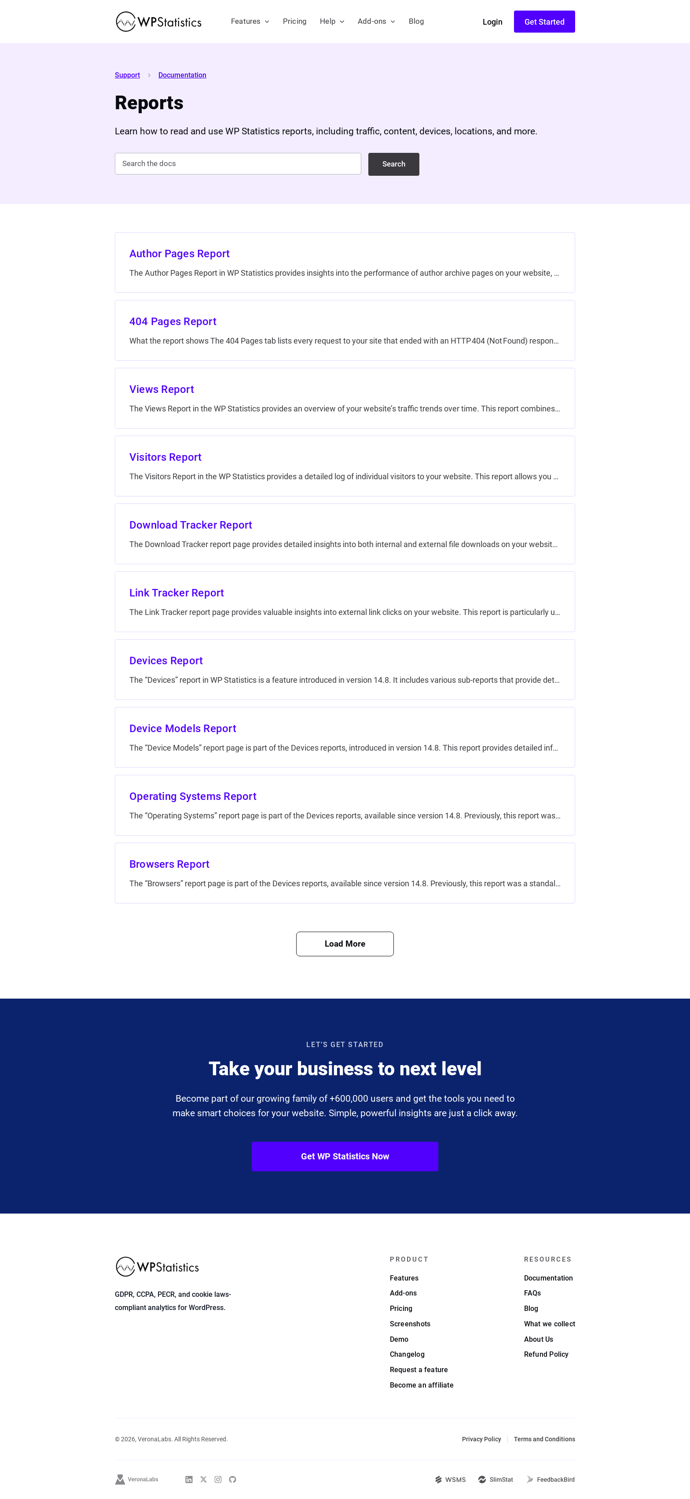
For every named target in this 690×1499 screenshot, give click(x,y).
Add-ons (372, 21)
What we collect (549, 1324)
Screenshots (410, 1324)
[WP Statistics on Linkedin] (189, 1479)
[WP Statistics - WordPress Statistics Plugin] (158, 22)
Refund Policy (546, 1354)
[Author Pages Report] (345, 262)
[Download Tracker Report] (345, 534)
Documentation (182, 75)
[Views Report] (345, 398)
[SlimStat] (496, 1480)
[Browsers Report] (345, 873)
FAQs (532, 1293)
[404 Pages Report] (345, 330)
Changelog (407, 1354)
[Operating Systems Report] (345, 805)
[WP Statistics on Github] (232, 1479)
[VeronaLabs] (137, 1479)
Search (393, 163)
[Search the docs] (238, 163)
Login (493, 21)
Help (328, 21)
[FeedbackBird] (550, 1479)
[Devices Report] (345, 670)
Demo (399, 1339)
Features (246, 21)
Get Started (545, 21)
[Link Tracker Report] (345, 602)
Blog (417, 21)
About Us (539, 1339)
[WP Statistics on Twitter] (203, 1479)
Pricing (295, 21)
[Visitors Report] (345, 466)
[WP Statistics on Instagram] (218, 1479)
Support (127, 75)
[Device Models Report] (345, 737)
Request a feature (419, 1370)
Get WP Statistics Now (345, 1156)
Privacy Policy (481, 1439)
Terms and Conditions (544, 1439)
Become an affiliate (422, 1385)
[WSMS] (451, 1480)
